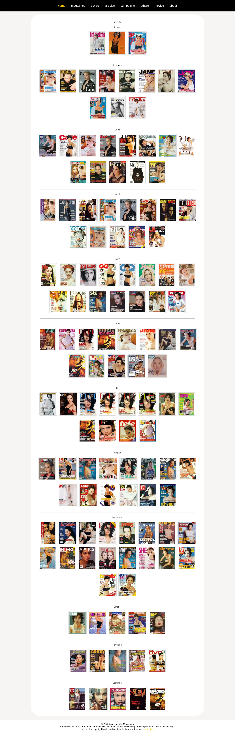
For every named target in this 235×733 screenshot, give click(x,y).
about (173, 5)
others (145, 5)
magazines (78, 5)
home (61, 5)
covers (95, 5)
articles (110, 5)
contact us (149, 729)
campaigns (128, 5)
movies (159, 5)
